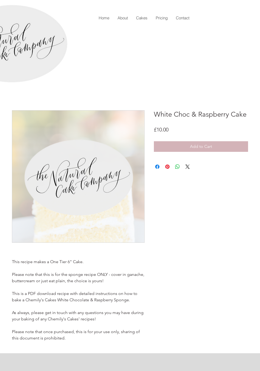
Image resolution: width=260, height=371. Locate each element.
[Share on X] (187, 167)
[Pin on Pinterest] (167, 167)
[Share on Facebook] (157, 167)
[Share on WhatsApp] (177, 167)
